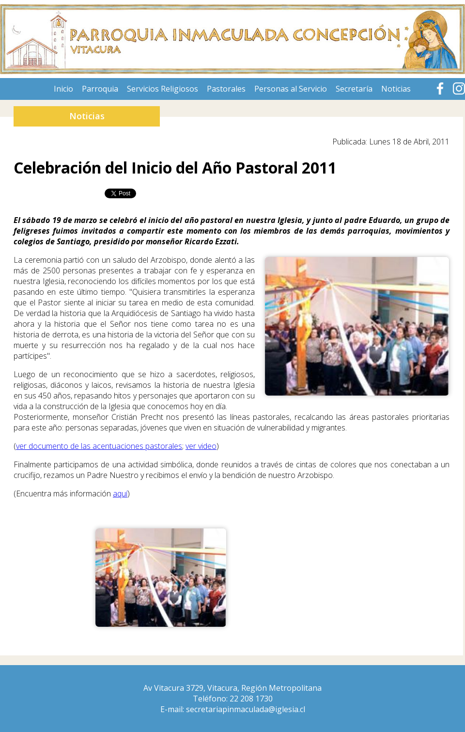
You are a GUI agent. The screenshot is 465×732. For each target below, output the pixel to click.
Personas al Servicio (290, 88)
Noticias (396, 88)
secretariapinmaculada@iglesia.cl (245, 709)
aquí (120, 493)
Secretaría (354, 88)
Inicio (63, 88)
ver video (201, 446)
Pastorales (226, 88)
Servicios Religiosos (162, 88)
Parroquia (100, 88)
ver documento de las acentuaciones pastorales (99, 446)
